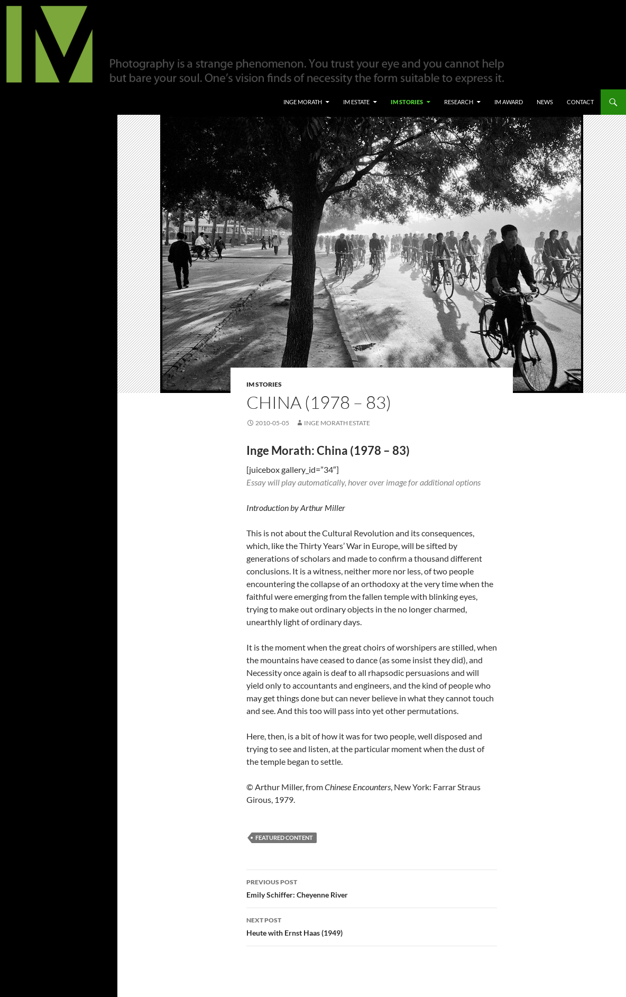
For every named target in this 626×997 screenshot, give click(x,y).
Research (458, 101)
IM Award (508, 101)
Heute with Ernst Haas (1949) (371, 925)
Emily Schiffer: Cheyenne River (371, 887)
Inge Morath (302, 101)
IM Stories (407, 101)
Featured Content (284, 837)
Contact (580, 101)
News (545, 101)
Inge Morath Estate (337, 423)
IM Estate (356, 101)
